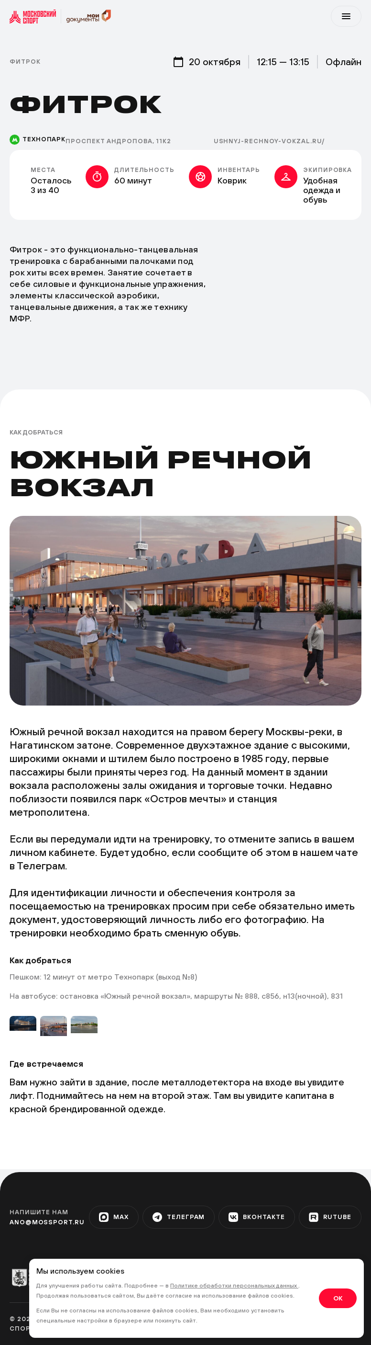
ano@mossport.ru (47, 1222)
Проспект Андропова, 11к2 (118, 141)
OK (337, 1298)
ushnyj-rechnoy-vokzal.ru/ (269, 141)
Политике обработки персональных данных (234, 1285)
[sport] (35, 16)
